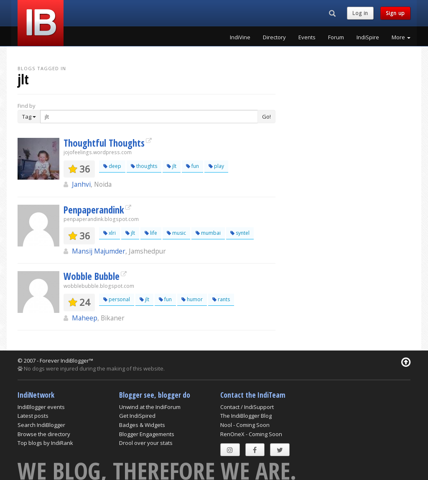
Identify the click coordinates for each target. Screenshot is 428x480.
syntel (240, 232)
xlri (109, 232)
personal (116, 299)
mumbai (208, 232)
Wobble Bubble (92, 276)
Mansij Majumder (98, 251)
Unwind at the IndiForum (150, 407)
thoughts (144, 166)
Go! (266, 116)
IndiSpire (368, 37)
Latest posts (33, 415)
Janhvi (81, 184)
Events (307, 37)
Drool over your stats (146, 443)
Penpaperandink (94, 209)
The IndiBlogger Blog (246, 415)
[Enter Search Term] (149, 116)
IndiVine (240, 37)
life (151, 232)
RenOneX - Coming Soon (251, 434)
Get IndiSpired (137, 415)
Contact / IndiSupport (247, 407)
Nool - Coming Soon (245, 425)
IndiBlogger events (41, 407)
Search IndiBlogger (41, 425)
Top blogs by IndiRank (45, 443)
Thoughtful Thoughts (104, 143)
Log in (360, 13)
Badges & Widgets (142, 425)
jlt (171, 166)
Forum (336, 37)
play (216, 166)
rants (221, 299)
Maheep (84, 318)
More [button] (401, 37)
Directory (274, 37)
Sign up (395, 13)
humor (192, 299)
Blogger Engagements (146, 434)
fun (192, 166)
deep (112, 166)
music (176, 232)
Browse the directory (44, 434)
